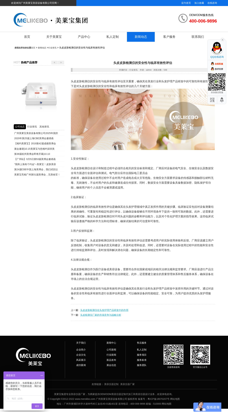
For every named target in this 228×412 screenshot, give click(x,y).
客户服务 (169, 36)
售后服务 (142, 342)
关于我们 (81, 342)
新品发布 (111, 360)
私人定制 (112, 36)
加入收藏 (199, 3)
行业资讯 (52, 48)
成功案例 (81, 365)
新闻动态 (141, 36)
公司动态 (20, 126)
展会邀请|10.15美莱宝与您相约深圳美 (34, 148)
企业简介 (81, 349)
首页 (27, 36)
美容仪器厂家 (127, 384)
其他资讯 (44, 126)
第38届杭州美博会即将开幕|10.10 (32, 154)
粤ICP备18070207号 (158, 399)
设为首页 (186, 3)
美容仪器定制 (111, 384)
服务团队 (142, 365)
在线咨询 (212, 3)
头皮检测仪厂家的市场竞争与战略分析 (100, 315)
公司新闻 (111, 349)
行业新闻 (111, 354)
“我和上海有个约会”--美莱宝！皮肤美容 (35, 164)
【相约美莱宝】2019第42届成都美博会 (35, 143)
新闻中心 (111, 342)
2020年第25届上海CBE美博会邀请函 (34, 138)
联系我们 (198, 36)
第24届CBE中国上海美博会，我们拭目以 (36, 169)
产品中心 (84, 36)
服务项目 (142, 354)
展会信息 (111, 365)
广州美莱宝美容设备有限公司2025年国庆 (36, 133)
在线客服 (219, 64)
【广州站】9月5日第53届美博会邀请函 (35, 159)
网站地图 (175, 399)
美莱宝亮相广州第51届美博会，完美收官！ (37, 174)
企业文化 (81, 354)
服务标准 (142, 360)
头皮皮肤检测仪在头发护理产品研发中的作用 (104, 310)
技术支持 (219, 69)
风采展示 (81, 360)
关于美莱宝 (54, 36)
